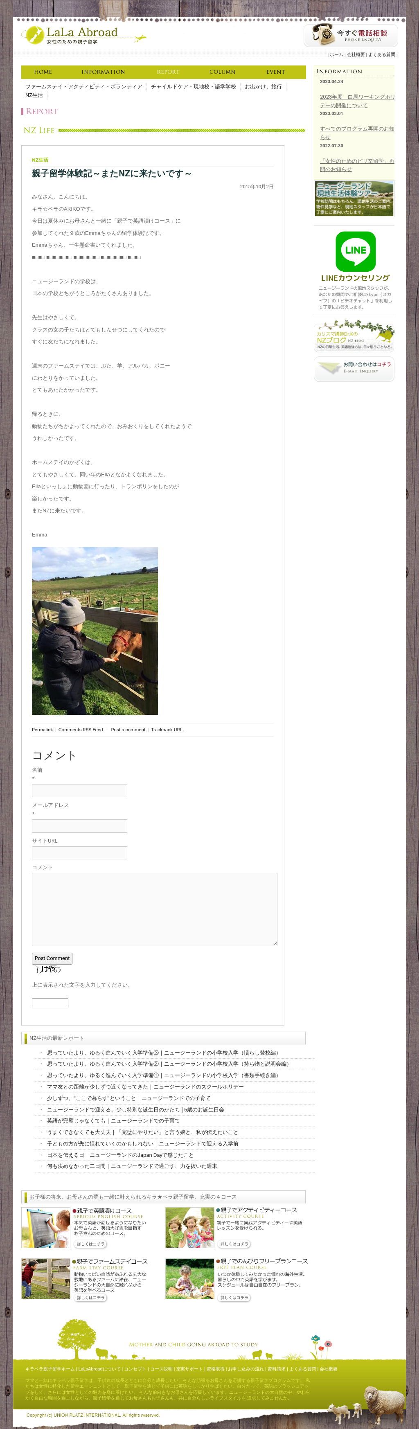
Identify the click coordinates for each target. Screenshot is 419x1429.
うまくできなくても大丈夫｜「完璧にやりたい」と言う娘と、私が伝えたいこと (143, 1132)
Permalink (42, 730)
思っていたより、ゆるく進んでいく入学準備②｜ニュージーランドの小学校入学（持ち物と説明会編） (169, 1064)
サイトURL (45, 841)
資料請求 (277, 1369)
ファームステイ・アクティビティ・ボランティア (83, 86)
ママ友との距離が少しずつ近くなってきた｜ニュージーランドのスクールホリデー (145, 1087)
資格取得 (216, 1369)
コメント (42, 867)
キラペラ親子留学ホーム (50, 1369)
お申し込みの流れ (246, 1369)
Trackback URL (166, 730)
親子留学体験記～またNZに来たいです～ (112, 173)
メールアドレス (50, 805)
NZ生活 (34, 95)
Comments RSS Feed (81, 730)
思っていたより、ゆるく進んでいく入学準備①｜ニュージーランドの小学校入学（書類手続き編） (164, 1075)
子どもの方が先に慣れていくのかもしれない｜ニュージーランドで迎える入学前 (143, 1143)
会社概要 (356, 54)
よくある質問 (381, 54)
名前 (37, 770)
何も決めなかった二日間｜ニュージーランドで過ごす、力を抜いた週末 (132, 1166)
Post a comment (128, 730)
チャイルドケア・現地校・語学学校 (193, 86)
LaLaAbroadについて (100, 1369)
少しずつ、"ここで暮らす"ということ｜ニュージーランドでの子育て (129, 1098)
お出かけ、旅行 (263, 86)
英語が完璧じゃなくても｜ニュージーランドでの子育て (113, 1121)
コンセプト (135, 1369)
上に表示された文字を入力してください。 (82, 985)
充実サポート (189, 1369)
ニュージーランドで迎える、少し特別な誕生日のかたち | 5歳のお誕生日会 (135, 1110)
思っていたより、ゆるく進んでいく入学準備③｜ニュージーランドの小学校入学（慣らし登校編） (164, 1053)
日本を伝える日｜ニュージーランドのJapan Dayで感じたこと (120, 1155)
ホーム (336, 54)
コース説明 (161, 1369)
